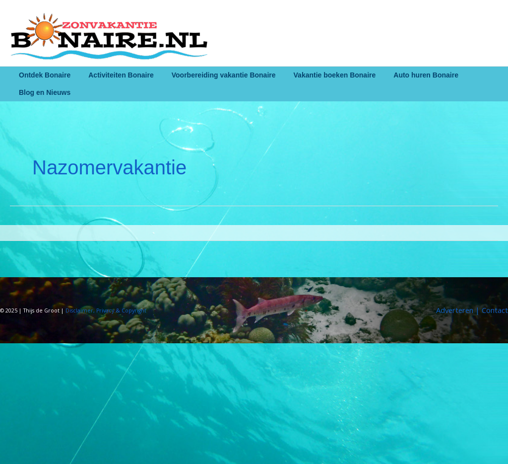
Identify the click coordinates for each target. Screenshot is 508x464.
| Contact (490, 310)
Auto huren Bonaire (408, 75)
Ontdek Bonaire (42, 75)
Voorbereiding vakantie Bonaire (214, 75)
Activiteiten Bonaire (114, 75)
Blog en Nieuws (42, 92)
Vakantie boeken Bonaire (321, 75)
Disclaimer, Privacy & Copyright (106, 310)
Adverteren (453, 310)
